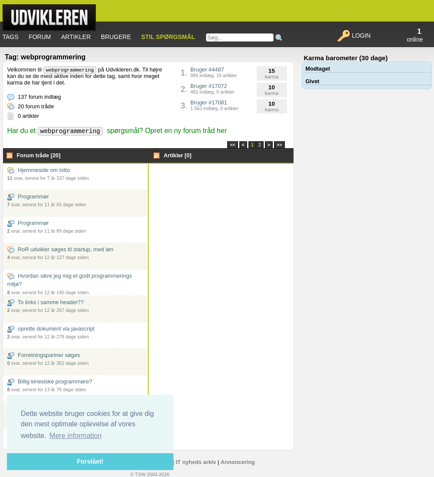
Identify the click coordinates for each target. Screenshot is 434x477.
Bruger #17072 (212, 88)
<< (232, 144)
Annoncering (238, 462)
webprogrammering (70, 70)
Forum (40, 36)
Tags (11, 36)
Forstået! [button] (90, 461)
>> (279, 144)
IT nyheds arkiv (196, 462)
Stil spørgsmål (168, 36)
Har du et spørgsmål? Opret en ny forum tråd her (117, 130)
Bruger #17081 (214, 105)
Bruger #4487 (213, 72)
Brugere (116, 36)
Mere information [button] (75, 435)
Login (353, 35)
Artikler (76, 36)
